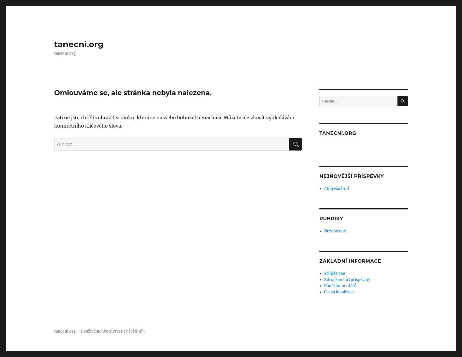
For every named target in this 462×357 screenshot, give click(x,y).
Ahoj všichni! (336, 188)
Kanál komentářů (340, 285)
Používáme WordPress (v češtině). (113, 331)
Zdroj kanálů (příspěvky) (347, 279)
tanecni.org (78, 44)
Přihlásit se (334, 273)
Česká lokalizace (339, 292)
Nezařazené (335, 231)
